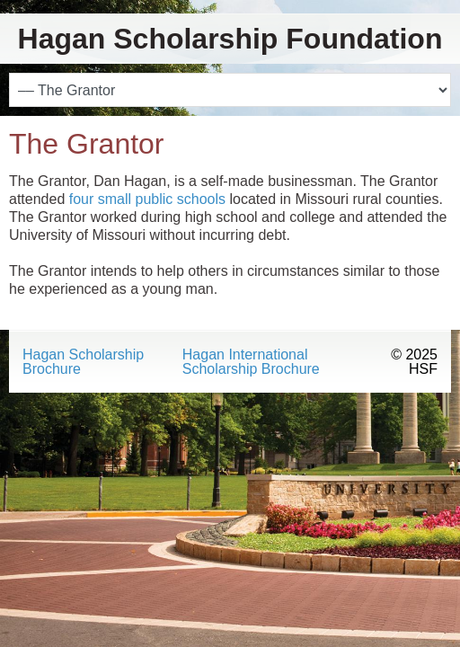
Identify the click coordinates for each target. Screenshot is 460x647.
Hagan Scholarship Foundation (230, 38)
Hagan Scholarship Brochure (83, 362)
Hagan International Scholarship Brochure (251, 362)
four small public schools (147, 199)
